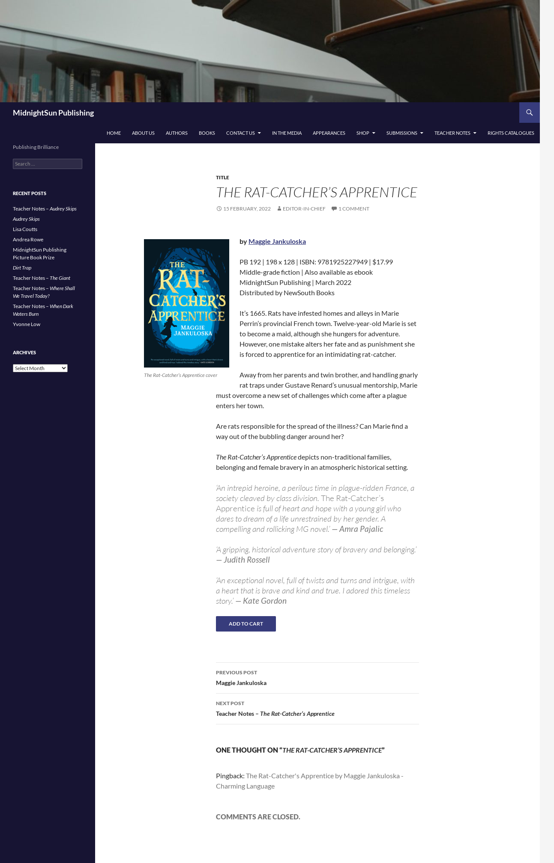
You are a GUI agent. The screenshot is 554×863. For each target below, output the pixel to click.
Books (207, 133)
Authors (177, 133)
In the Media (287, 133)
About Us (143, 133)
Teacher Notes (452, 133)
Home (114, 133)
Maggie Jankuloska (277, 241)
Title (222, 177)
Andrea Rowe (28, 239)
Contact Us (240, 133)
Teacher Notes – (317, 707)
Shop (362, 133)
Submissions (401, 133)
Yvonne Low (26, 324)
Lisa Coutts (25, 229)
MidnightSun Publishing (53, 112)
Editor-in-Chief (304, 208)
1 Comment (353, 208)
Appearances (329, 133)
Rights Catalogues (511, 133)
